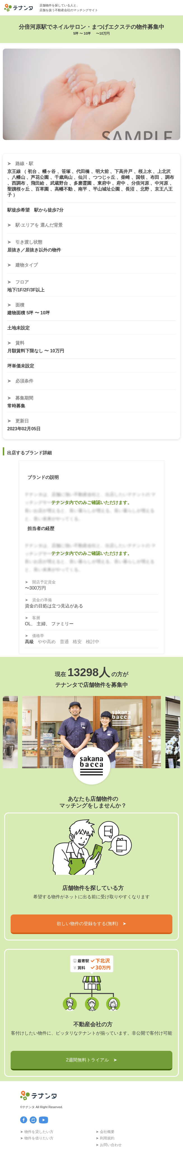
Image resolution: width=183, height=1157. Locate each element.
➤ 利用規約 (105, 1138)
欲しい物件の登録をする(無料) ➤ (91, 923)
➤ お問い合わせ (109, 1145)
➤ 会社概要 (105, 1132)
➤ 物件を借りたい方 (36, 1138)
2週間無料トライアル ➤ (91, 1060)
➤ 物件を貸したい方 (36, 1132)
